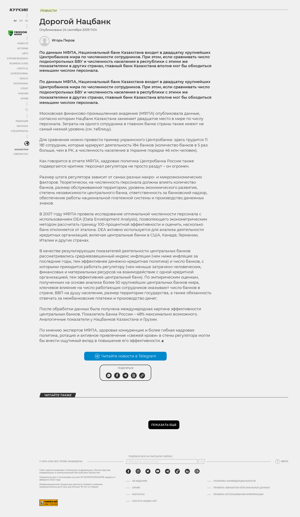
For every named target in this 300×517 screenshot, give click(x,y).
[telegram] (167, 471)
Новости (22, 43)
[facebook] (128, 471)
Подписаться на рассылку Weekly (151, 456)
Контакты (138, 494)
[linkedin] (187, 471)
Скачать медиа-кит (144, 501)
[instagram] (138, 471)
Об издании (139, 481)
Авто (25, 53)
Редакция (22, 121)
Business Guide (19, 63)
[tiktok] (177, 471)
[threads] (197, 471)
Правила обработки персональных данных (241, 488)
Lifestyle (22, 68)
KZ (26, 21)
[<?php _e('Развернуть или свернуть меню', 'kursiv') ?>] (26, 143)
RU (15, 21)
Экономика (20, 83)
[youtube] (157, 471)
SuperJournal (19, 73)
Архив (24, 98)
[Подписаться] (201, 461)
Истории (22, 48)
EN (20, 21)
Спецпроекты (19, 131)
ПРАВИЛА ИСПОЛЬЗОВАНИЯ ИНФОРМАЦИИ (238, 494)
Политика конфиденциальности (234, 481)
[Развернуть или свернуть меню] (26, 110)
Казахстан (21, 149)
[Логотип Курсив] (18, 9)
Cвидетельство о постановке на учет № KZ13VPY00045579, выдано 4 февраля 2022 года (77, 478)
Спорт (24, 88)
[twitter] (147, 471)
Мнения (23, 93)
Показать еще (163, 425)
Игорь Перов (63, 40)
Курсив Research (17, 58)
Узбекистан (20, 154)
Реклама (22, 126)
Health (24, 78)
